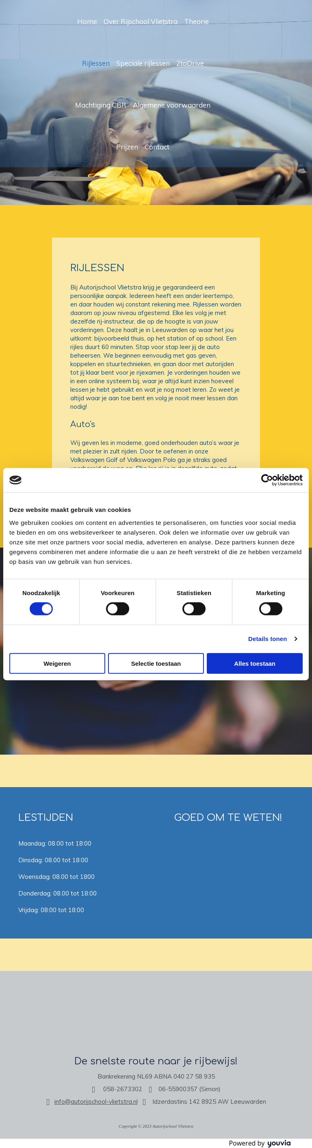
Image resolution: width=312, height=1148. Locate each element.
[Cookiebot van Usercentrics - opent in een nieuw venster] (267, 480)
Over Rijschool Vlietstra (141, 21)
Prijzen (127, 146)
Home (87, 21)
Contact (157, 146)
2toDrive (190, 63)
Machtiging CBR (100, 105)
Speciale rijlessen (143, 63)
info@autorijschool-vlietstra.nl (96, 1101)
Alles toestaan (254, 663)
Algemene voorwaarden (171, 105)
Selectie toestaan (156, 663)
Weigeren (57, 663)
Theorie (196, 21)
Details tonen (267, 638)
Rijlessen (96, 63)
